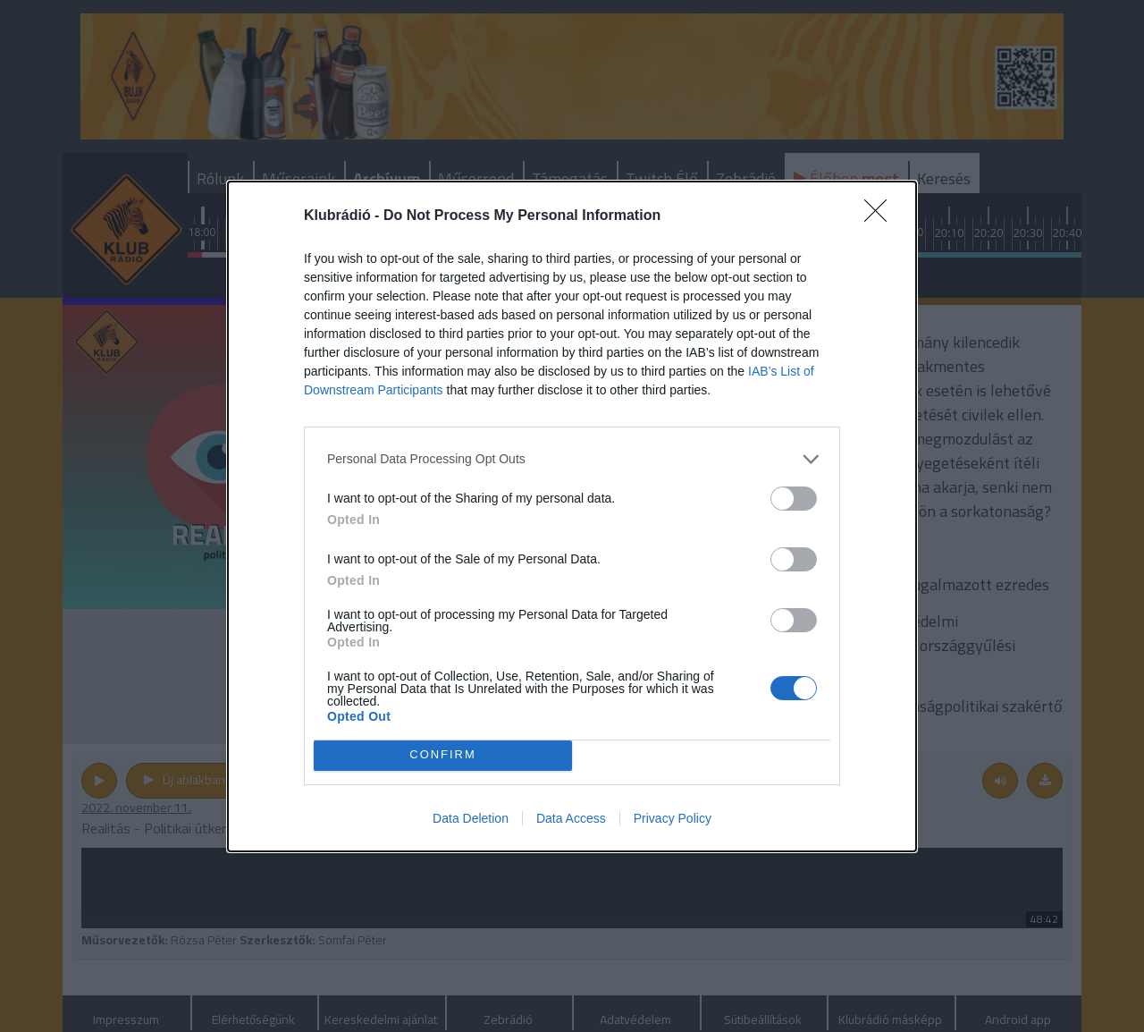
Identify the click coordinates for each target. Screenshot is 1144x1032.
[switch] (793, 498)
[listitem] (572, 459)
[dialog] (572, 516)
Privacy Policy (672, 818)
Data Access (571, 818)
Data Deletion (471, 818)
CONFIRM (442, 755)
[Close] (881, 216)
